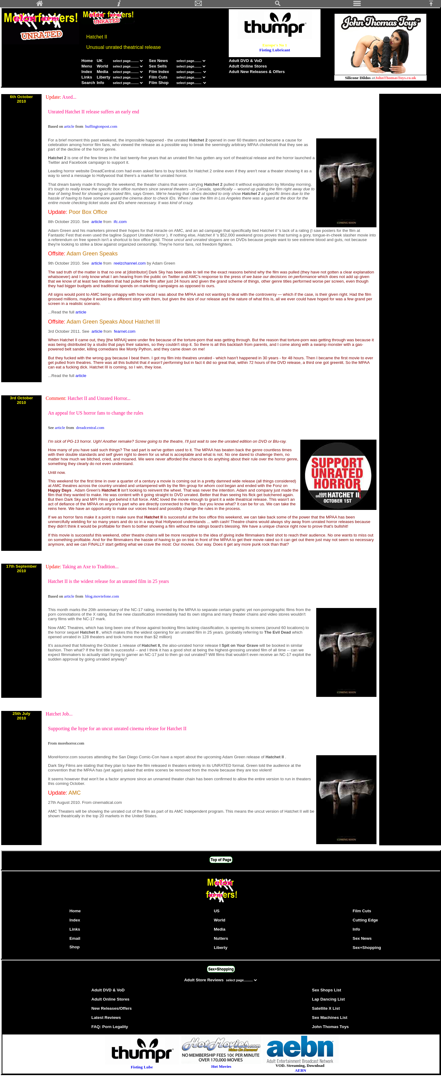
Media (102, 71)
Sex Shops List (326, 990)
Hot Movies (221, 1064)
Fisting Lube (142, 1067)
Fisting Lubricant (274, 50)
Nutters (221, 938)
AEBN (300, 1070)
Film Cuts (158, 77)
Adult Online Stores (248, 66)
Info (100, 82)
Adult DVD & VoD (245, 60)
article (70, 126)
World (103, 66)
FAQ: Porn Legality (109, 1026)
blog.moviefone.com (102, 596)
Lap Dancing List (328, 999)
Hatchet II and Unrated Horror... (99, 398)
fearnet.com (124, 331)
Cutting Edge (365, 920)
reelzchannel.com (130, 263)
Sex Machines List (329, 1017)
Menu (86, 66)
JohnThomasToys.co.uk (395, 77)
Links (86, 77)
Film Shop (159, 82)
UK (99, 60)
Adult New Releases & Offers (257, 71)
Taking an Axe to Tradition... (90, 566)
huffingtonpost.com (101, 126)
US (217, 911)
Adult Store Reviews (204, 980)
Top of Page (221, 860)
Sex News (158, 60)
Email (74, 938)
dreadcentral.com (90, 427)
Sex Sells (158, 66)
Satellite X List (326, 1008)
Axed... (69, 97)
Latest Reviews (106, 1017)
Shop (74, 947)
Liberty (103, 77)
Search (88, 82)
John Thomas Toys (330, 1026)
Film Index (159, 71)
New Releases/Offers (111, 1008)
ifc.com (120, 221)
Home (87, 60)
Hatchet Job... (59, 713)
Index (86, 71)
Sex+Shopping (367, 947)
